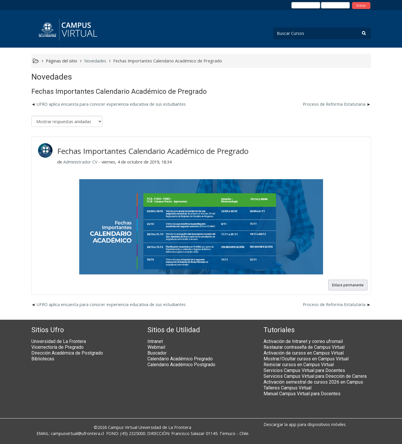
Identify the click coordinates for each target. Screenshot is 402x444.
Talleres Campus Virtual (287, 388)
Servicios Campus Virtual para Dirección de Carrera (315, 376)
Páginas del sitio (61, 61)
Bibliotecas (42, 359)
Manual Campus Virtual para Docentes (302, 393)
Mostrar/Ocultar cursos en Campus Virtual (306, 359)
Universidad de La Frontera (58, 341)
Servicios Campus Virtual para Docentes (304, 370)
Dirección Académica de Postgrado (67, 353)
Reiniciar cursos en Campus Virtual (299, 364)
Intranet (155, 341)
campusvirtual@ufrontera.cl (77, 433)
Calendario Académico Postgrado (181, 364)
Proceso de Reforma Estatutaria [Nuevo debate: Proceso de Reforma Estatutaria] (334, 104)
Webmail (156, 347)
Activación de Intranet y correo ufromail (303, 341)
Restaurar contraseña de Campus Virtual (304, 347)
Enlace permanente (348, 285)
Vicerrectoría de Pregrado (57, 347)
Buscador (157, 353)
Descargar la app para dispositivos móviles (305, 424)
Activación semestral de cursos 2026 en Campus (313, 382)
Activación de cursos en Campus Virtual (304, 353)
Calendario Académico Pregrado (180, 359)
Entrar (361, 5)
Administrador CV (80, 162)
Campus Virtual (122, 427)
